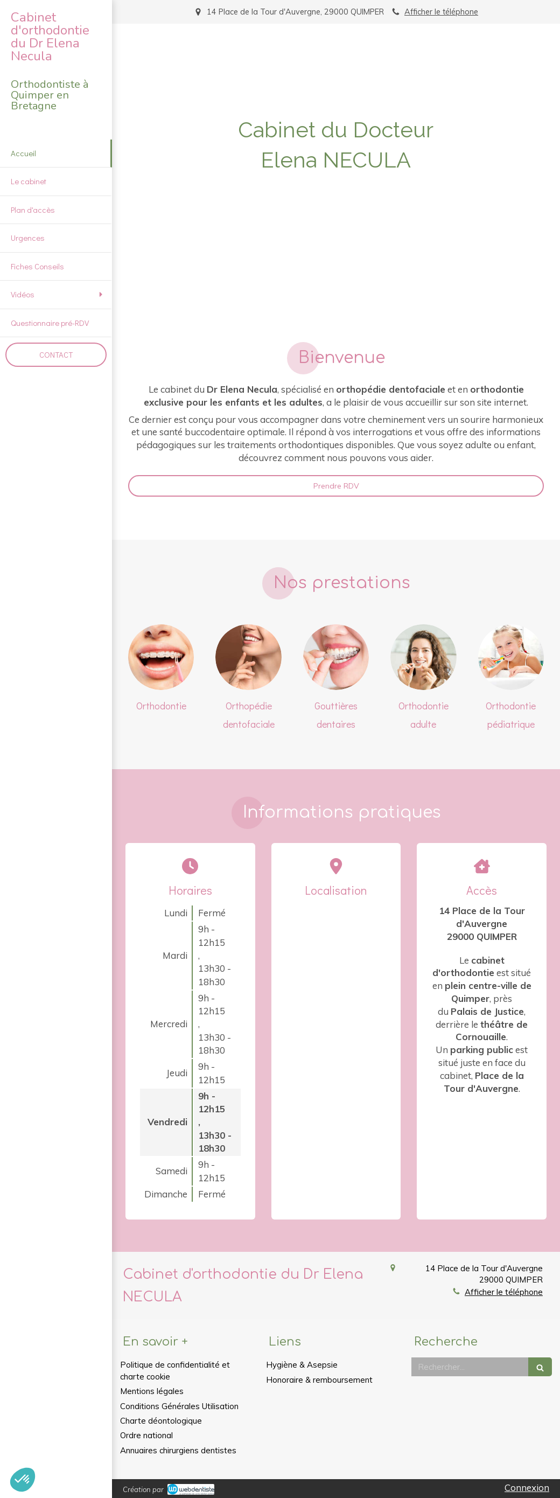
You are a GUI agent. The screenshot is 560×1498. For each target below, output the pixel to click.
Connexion (527, 1487)
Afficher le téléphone (441, 11)
